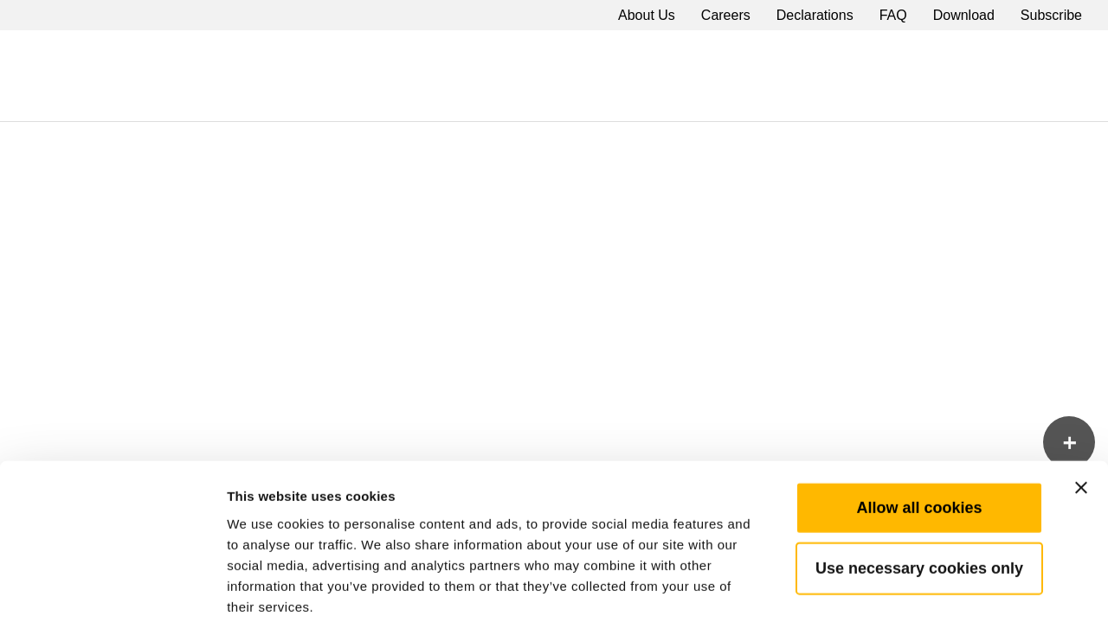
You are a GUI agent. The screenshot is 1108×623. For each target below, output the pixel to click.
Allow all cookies (919, 419)
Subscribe (1051, 15)
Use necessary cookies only (919, 480)
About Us (646, 15)
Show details (908, 588)
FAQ (893, 15)
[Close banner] (1081, 400)
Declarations (815, 15)
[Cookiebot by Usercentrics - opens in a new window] (112, 589)
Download (964, 15)
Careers (725, 15)
